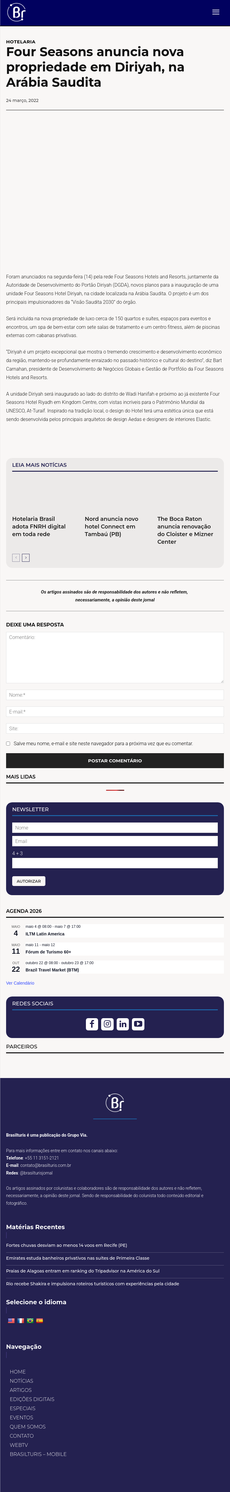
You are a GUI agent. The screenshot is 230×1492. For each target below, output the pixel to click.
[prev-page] (16, 558)
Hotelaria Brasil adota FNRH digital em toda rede (39, 527)
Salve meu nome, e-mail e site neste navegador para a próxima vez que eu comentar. (103, 743)
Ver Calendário (20, 983)
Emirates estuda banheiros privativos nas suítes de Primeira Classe (77, 1258)
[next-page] (26, 558)
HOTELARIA (21, 41)
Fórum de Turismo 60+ (48, 951)
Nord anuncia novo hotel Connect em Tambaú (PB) (111, 527)
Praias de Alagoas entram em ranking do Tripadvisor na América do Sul (83, 1271)
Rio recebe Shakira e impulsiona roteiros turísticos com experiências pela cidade (92, 1284)
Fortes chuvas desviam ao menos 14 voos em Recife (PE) (66, 1245)
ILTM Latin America (45, 933)
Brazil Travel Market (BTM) (52, 969)
